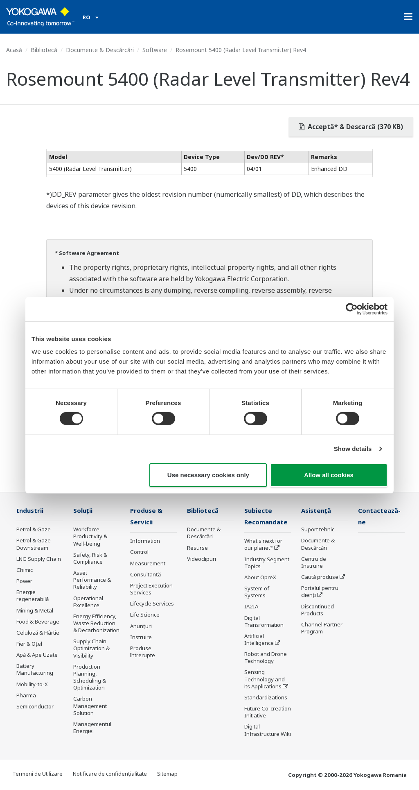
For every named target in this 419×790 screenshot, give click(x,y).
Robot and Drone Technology (265, 658)
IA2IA (251, 607)
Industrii (30, 510)
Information (145, 541)
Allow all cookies (329, 474)
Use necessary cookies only (208, 474)
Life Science (145, 615)
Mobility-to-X (32, 684)
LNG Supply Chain (38, 559)
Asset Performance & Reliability (92, 580)
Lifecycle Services (152, 604)
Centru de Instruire (313, 563)
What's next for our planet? (263, 545)
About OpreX (260, 578)
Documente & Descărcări (100, 50)
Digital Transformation (264, 622)
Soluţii (83, 510)
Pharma (26, 695)
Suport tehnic (317, 529)
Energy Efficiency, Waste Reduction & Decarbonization (96, 623)
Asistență (316, 510)
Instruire (141, 638)
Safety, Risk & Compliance (90, 558)
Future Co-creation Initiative (267, 713)
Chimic (24, 570)
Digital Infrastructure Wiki (267, 731)
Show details (353, 448)
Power (24, 581)
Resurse (197, 548)
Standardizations (265, 698)
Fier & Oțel (29, 644)
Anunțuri (141, 626)
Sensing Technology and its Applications (264, 679)
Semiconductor (35, 706)
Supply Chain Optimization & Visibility (91, 648)
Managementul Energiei (92, 728)
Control (139, 552)
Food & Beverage (37, 622)
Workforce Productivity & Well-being (90, 536)
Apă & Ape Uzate (37, 655)
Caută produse (319, 577)
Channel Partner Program (321, 628)
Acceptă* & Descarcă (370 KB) (351, 126)
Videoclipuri (201, 559)
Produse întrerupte (142, 652)
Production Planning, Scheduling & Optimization (89, 677)
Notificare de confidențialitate (110, 774)
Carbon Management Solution (90, 706)
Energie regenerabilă (32, 596)
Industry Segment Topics (266, 563)
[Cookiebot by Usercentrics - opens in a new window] (351, 309)
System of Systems (256, 592)
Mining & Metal (34, 610)
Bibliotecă (44, 50)
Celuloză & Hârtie (37, 633)
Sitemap (167, 774)
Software (154, 50)
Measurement (147, 563)
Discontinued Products (317, 610)
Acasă (14, 50)
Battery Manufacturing (34, 670)
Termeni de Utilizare (37, 774)
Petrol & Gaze (33, 529)
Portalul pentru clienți (319, 592)
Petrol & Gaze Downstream (33, 544)
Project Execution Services (151, 590)
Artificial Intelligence (259, 640)
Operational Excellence (88, 601)
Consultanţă (145, 575)
